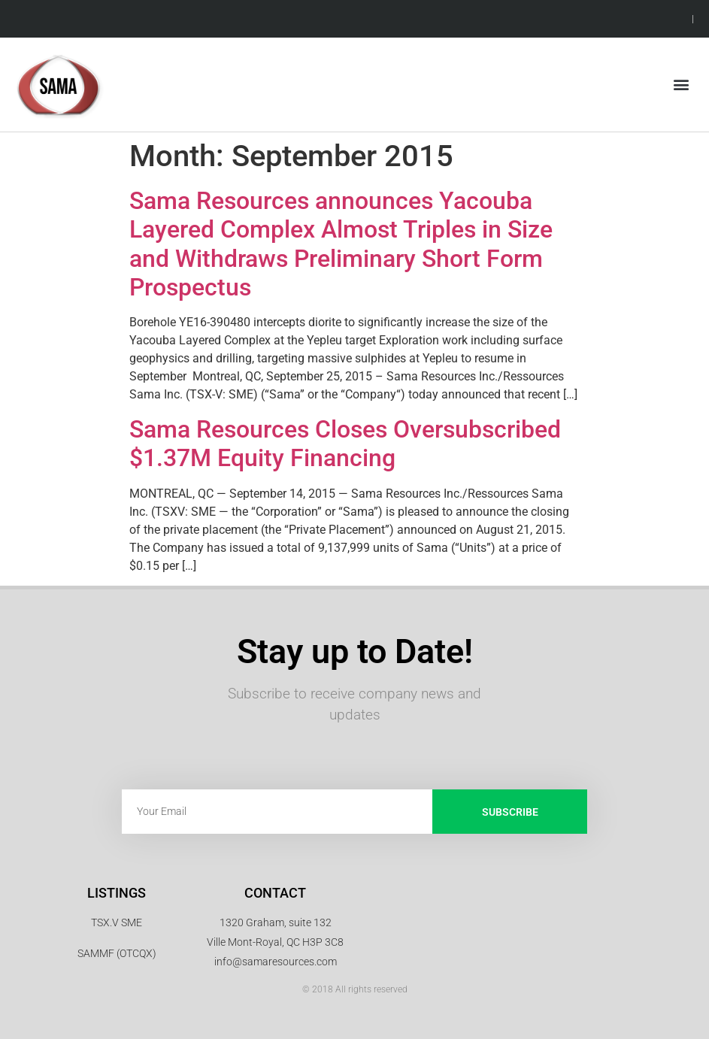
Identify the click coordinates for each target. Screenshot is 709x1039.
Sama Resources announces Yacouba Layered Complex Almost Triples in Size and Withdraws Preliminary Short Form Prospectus (341, 243)
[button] (681, 84)
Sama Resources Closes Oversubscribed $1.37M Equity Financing (345, 443)
